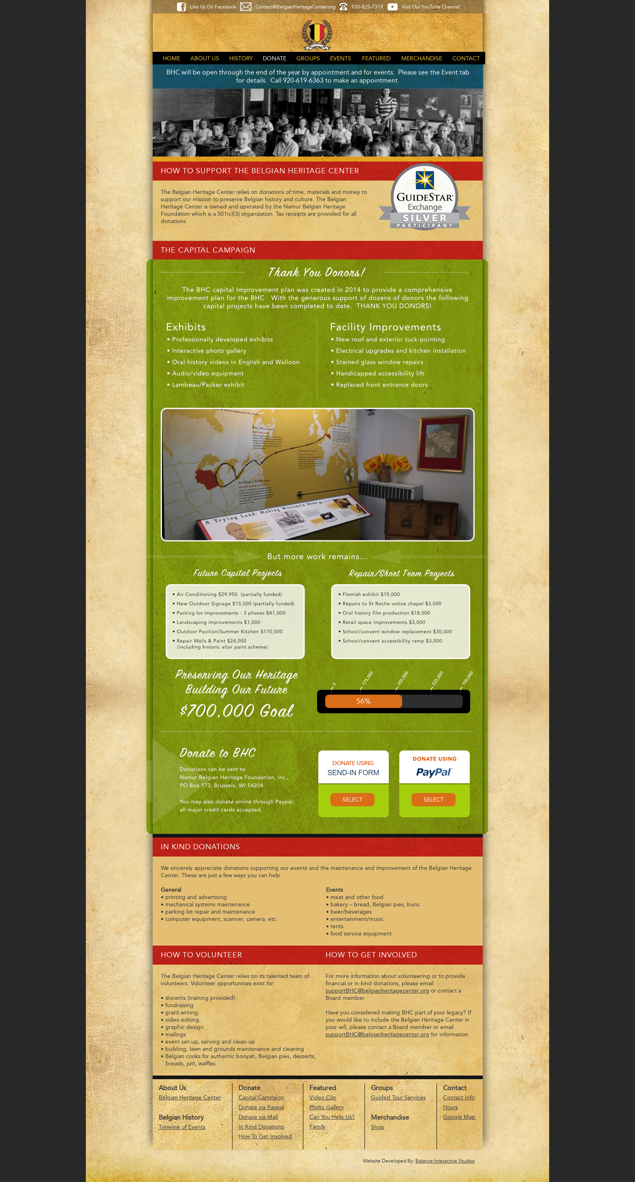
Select (352, 799)
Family (317, 1126)
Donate (274, 58)
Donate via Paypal (261, 1107)
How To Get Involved (265, 1136)
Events (340, 58)
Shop (377, 1127)
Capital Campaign (261, 1097)
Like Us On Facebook (213, 7)
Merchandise (421, 58)
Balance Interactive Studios (445, 1161)
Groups (308, 58)
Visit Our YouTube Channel (431, 7)
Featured (376, 58)
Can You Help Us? (332, 1117)
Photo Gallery (326, 1107)
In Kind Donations (261, 1126)
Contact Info (459, 1097)
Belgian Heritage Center (190, 1097)
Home (171, 58)
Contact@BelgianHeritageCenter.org (295, 7)
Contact (466, 58)
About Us (204, 58)
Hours (450, 1107)
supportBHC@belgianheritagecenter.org (377, 990)
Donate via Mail (258, 1117)
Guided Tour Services (398, 1097)
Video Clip (322, 1097)
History (241, 58)
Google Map (459, 1117)
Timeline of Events (182, 1127)
